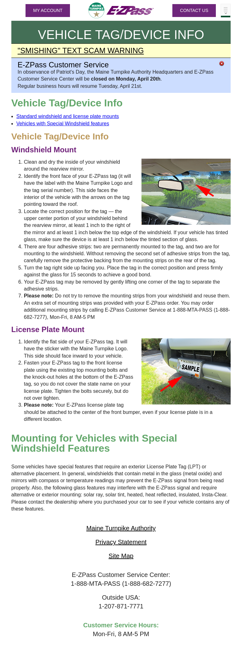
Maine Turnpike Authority (121, 528)
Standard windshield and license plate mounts (67, 116)
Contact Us (194, 10)
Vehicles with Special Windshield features (62, 123)
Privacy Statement (121, 542)
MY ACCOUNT (47, 10)
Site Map (121, 555)
